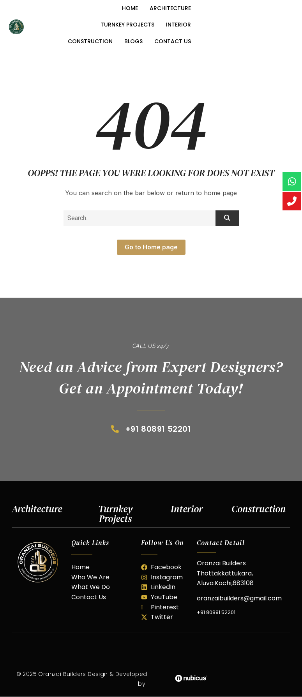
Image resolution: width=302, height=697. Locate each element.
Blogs (133, 41)
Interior (178, 24)
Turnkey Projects (127, 24)
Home (130, 8)
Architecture (170, 8)
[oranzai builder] (38, 562)
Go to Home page (151, 247)
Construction (90, 41)
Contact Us (172, 41)
